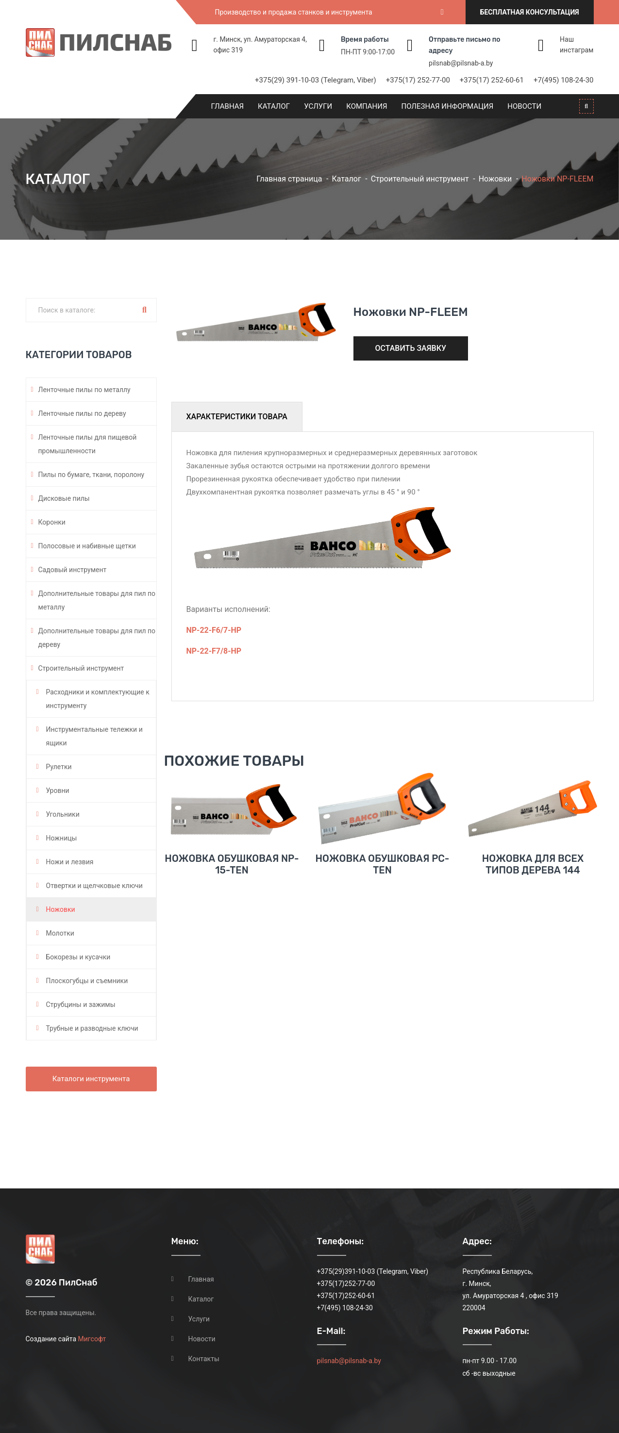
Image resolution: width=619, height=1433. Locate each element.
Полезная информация (448, 106)
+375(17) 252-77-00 (418, 80)
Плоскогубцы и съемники (87, 981)
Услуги (318, 106)
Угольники (63, 814)
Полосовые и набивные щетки (87, 546)
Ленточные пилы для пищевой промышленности (87, 444)
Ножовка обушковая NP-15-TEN (232, 880)
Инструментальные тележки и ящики (94, 736)
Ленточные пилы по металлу (84, 390)
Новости (524, 106)
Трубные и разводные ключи (92, 1028)
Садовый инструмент (72, 570)
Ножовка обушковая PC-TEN (383, 880)
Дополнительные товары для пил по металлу (97, 600)
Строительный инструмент (420, 178)
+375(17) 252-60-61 (492, 80)
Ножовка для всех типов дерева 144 (533, 880)
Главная (227, 106)
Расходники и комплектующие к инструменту (98, 698)
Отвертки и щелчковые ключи (94, 885)
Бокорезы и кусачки (78, 957)
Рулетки (59, 767)
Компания (366, 106)
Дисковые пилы (64, 498)
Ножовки (495, 178)
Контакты (203, 1359)
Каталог (274, 106)
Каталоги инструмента (91, 1078)
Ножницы (61, 838)
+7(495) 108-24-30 (564, 80)
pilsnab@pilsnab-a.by (461, 63)
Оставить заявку (411, 348)
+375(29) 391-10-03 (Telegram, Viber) (315, 80)
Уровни (57, 790)
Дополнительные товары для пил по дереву (97, 637)
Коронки (52, 522)
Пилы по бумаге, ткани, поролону (91, 474)
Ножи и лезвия (70, 862)
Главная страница (289, 178)
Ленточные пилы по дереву (82, 413)
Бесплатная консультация (529, 12)
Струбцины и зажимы (81, 1004)
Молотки (60, 933)
